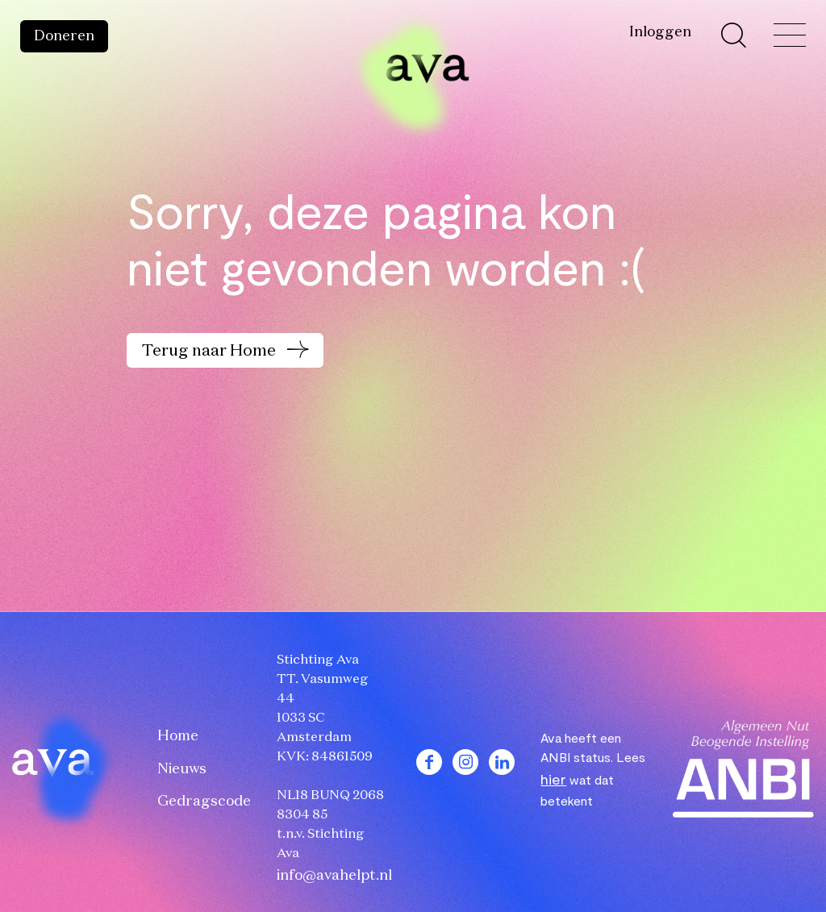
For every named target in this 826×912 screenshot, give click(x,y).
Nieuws (181, 769)
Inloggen (660, 32)
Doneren (64, 36)
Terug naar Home (210, 351)
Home (177, 736)
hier (553, 779)
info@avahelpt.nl (334, 875)
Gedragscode (204, 801)
